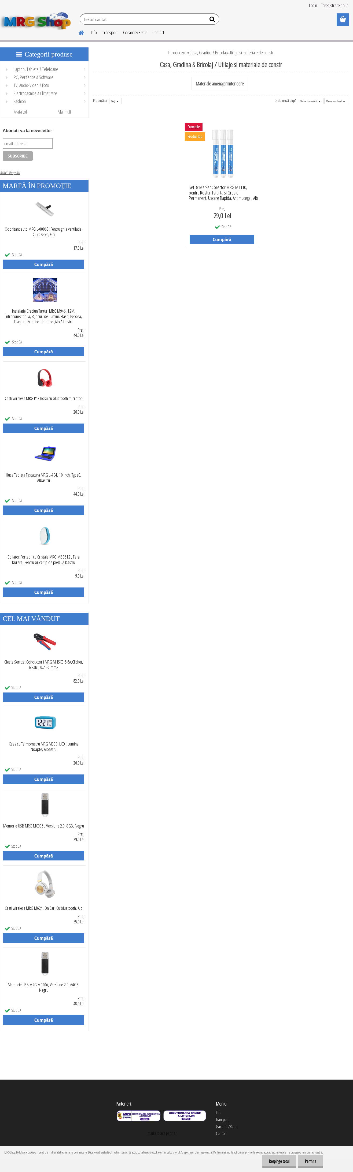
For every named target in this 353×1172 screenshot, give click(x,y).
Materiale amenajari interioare (220, 83)
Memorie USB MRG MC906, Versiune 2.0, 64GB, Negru (44, 987)
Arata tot (20, 111)
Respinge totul (279, 1161)
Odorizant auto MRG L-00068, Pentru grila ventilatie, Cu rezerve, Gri (44, 231)
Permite (310, 1161)
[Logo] (37, 19)
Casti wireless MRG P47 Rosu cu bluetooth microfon (44, 398)
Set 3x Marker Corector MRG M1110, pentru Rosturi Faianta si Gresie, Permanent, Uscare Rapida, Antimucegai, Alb (223, 191)
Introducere (177, 52)
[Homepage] (78, 32)
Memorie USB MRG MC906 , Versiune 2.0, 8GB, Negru (43, 826)
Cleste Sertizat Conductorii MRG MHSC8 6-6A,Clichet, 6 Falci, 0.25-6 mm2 (43, 664)
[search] (213, 20)
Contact (158, 32)
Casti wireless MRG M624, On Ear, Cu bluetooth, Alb (44, 908)
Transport (110, 32)
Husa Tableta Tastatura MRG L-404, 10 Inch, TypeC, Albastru (43, 477)
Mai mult (64, 111)
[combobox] (310, 101)
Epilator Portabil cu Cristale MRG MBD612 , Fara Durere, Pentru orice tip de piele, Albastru (44, 559)
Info (94, 32)
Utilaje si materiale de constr (251, 52)
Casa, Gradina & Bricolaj (208, 52)
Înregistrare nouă (335, 5)
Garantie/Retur (135, 32)
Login (313, 5)
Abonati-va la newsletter (27, 130)
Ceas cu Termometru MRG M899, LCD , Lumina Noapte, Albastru (44, 746)
